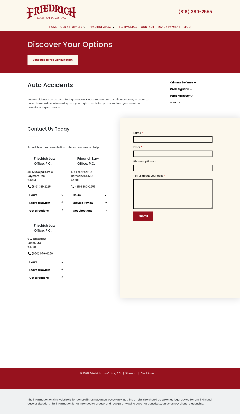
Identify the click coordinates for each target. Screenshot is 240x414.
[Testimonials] (128, 27)
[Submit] (143, 216)
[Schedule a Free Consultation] (53, 60)
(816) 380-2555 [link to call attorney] (83, 187)
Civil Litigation (179, 89)
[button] (84, 27)
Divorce (175, 102)
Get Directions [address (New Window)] (46, 211)
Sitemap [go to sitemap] (130, 373)
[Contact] (147, 27)
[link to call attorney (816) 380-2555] (195, 11)
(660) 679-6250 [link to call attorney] (40, 253)
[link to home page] (51, 11)
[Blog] (187, 27)
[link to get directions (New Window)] (47, 176)
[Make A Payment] (169, 27)
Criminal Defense (181, 82)
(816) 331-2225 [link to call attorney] (39, 187)
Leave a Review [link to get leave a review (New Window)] (46, 203)
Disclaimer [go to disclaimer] (147, 373)
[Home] (53, 27)
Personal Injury (180, 96)
